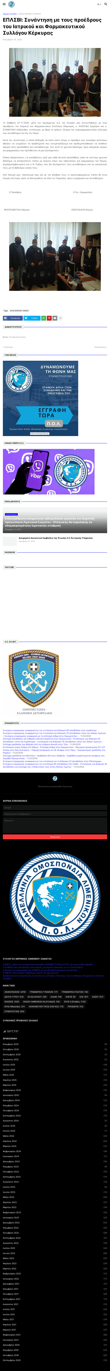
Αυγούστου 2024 (55, 1120)
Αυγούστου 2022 (55, 1243)
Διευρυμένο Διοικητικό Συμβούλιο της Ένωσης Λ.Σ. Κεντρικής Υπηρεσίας (56, 538)
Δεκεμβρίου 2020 (55, 1345)
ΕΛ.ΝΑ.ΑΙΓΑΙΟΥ (37, 996)
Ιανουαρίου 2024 (55, 1156)
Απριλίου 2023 (55, 1202)
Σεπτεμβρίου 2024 (55, 1115)
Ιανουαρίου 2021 (55, 1339)
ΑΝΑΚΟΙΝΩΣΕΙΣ (15, 992)
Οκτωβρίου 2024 (55, 1110)
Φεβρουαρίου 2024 (55, 1151)
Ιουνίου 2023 (55, 1192)
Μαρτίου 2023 (55, 1207)
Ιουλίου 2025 (55, 1064)
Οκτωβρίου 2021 (55, 1294)
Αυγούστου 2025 (55, 1059)
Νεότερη (8, 347)
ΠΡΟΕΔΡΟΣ (75, 1006)
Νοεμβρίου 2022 (55, 1227)
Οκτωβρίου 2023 (55, 1171)
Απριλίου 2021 (55, 1324)
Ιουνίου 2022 (55, 1253)
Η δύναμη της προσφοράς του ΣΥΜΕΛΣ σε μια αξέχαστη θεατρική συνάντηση (40, 970)
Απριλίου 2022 (55, 1263)
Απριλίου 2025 (55, 1080)
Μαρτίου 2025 (55, 1085)
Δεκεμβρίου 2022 (55, 1222)
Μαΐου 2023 (55, 1197)
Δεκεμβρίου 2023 (55, 1161)
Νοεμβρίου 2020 (55, 1350)
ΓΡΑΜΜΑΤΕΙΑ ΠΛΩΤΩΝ (75, 992)
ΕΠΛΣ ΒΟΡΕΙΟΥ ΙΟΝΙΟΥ (30, 14)
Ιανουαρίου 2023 (55, 1217)
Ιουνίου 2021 (55, 1314)
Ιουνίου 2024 (55, 1130)
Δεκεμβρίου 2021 (55, 1283)
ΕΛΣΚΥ (97, 996)
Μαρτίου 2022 (55, 1268)
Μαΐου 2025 (55, 1074)
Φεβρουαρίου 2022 (55, 1273)
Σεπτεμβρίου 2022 (55, 1238)
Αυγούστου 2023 (55, 1181)
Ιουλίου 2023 (55, 1187)
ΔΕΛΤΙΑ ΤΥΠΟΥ (14, 996)
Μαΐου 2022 (55, 1258)
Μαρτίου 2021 (55, 1329)
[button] (4, 4)
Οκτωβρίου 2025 (55, 1049)
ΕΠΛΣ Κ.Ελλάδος (75, 1001)
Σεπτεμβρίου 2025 (55, 1054)
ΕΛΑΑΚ (56, 996)
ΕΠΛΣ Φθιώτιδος (15, 1006)
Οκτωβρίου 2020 (55, 1355)
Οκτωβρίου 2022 (55, 1232)
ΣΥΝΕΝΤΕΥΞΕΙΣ (14, 1011)
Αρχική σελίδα (10, 14)
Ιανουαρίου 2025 (55, 1095)
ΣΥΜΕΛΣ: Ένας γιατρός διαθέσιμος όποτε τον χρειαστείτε (30, 973)
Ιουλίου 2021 (55, 1309)
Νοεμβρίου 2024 (55, 1105)
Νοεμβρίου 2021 (55, 1289)
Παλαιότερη (100, 347)
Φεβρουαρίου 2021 (55, 1334)
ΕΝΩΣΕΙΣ (12, 1001)
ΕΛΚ (84, 996)
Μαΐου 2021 (55, 1319)
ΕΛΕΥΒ (70, 996)
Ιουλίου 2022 (55, 1248)
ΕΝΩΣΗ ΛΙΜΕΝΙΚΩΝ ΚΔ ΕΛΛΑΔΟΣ (41, 1001)
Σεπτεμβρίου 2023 (55, 1176)
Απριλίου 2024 (55, 1141)
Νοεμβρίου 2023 (55, 1166)
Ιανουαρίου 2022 (55, 1278)
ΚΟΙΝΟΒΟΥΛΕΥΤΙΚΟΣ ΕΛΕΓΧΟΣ (46, 1006)
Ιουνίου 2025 (55, 1069)
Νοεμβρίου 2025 (55, 1044)
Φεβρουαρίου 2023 (55, 1212)
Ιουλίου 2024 (55, 1125)
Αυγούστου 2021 (55, 1304)
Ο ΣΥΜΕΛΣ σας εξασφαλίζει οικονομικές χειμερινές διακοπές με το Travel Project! (43, 967)
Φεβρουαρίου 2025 (55, 1090)
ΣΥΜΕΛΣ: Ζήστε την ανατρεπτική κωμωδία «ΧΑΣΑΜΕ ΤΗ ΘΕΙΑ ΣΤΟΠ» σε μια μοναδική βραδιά (48, 964)
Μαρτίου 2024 (55, 1146)
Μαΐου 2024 (55, 1136)
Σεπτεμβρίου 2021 (55, 1299)
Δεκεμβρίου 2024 (55, 1100)
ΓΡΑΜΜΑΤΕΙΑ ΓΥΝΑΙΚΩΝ (44, 992)
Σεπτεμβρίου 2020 (55, 1360)
